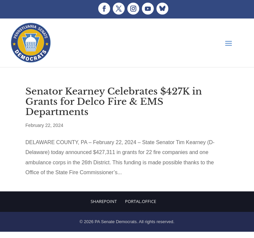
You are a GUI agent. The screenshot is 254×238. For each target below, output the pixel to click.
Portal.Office (140, 201)
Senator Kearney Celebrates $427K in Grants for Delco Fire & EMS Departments (113, 102)
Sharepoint (104, 201)
